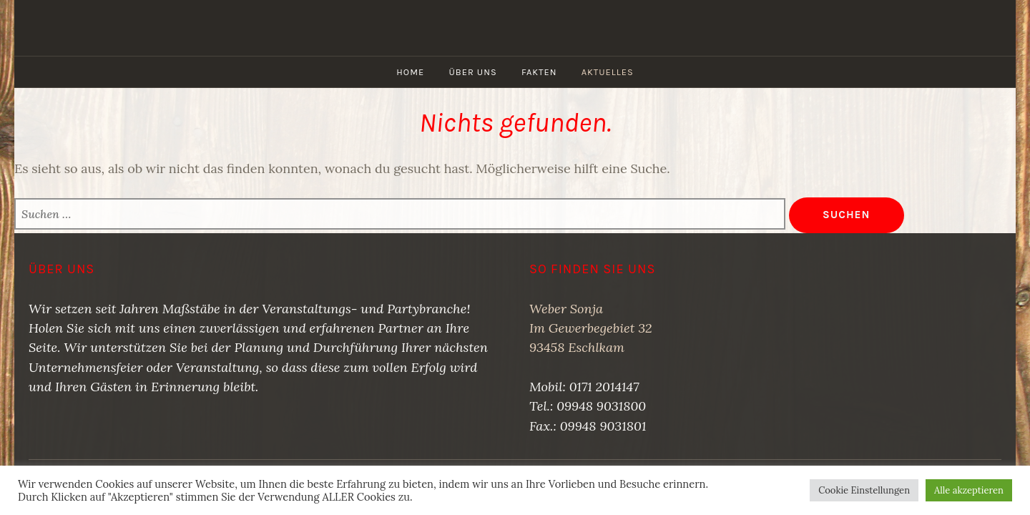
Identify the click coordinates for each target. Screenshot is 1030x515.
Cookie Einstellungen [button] (864, 490)
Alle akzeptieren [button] (969, 490)
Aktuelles (608, 72)
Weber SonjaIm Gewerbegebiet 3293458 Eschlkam (590, 328)
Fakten (538, 72)
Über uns (472, 72)
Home (410, 72)
